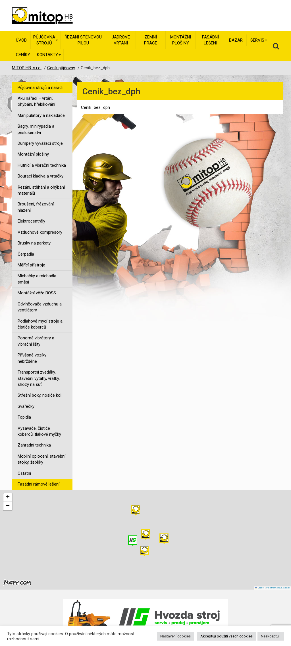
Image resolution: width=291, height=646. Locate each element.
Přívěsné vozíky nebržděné (32, 358)
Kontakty (49, 54)
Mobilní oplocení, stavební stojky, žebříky (41, 459)
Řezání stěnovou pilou (83, 40)
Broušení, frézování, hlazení (36, 207)
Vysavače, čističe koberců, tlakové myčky (39, 431)
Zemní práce (150, 40)
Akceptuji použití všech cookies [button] (226, 636)
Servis (258, 40)
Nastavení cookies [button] (175, 636)
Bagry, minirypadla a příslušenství (36, 129)
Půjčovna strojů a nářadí (40, 87)
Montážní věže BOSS (37, 293)
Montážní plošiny (180, 40)
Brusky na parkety (34, 243)
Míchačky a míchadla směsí (37, 278)
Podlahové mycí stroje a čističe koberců (40, 324)
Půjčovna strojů (45, 40)
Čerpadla (26, 254)
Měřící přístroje (31, 265)
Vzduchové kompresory (40, 232)
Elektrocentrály (31, 221)
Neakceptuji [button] (270, 636)
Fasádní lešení (210, 40)
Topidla (24, 417)
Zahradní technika (34, 445)
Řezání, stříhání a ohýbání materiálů (41, 190)
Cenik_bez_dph (95, 107)
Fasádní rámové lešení (38, 484)
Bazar (236, 40)
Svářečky (26, 406)
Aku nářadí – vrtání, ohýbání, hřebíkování (36, 101)
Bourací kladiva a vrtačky (40, 176)
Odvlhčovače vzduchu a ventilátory (40, 307)
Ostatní (24, 473)
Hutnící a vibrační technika (42, 165)
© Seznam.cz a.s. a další (278, 587)
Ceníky (23, 54)
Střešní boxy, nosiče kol (39, 395)
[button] (164, 538)
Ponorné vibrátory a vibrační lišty (36, 341)
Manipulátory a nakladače (41, 115)
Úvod (21, 40)
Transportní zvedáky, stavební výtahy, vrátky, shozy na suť (39, 378)
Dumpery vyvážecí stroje (40, 143)
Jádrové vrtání (121, 40)
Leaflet (259, 587)
